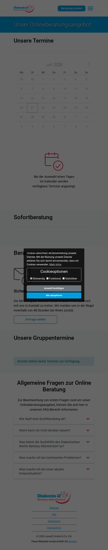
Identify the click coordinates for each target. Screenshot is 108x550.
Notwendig (37, 278)
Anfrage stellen (35, 319)
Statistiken (70, 278)
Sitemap (54, 507)
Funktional (53, 278)
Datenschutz (54, 527)
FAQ (54, 514)
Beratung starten (71, 8)
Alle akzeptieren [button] (54, 295)
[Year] (57, 64)
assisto (73, 541)
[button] (54, 419)
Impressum (54, 521)
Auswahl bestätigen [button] (54, 288)
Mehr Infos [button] (55, 264)
